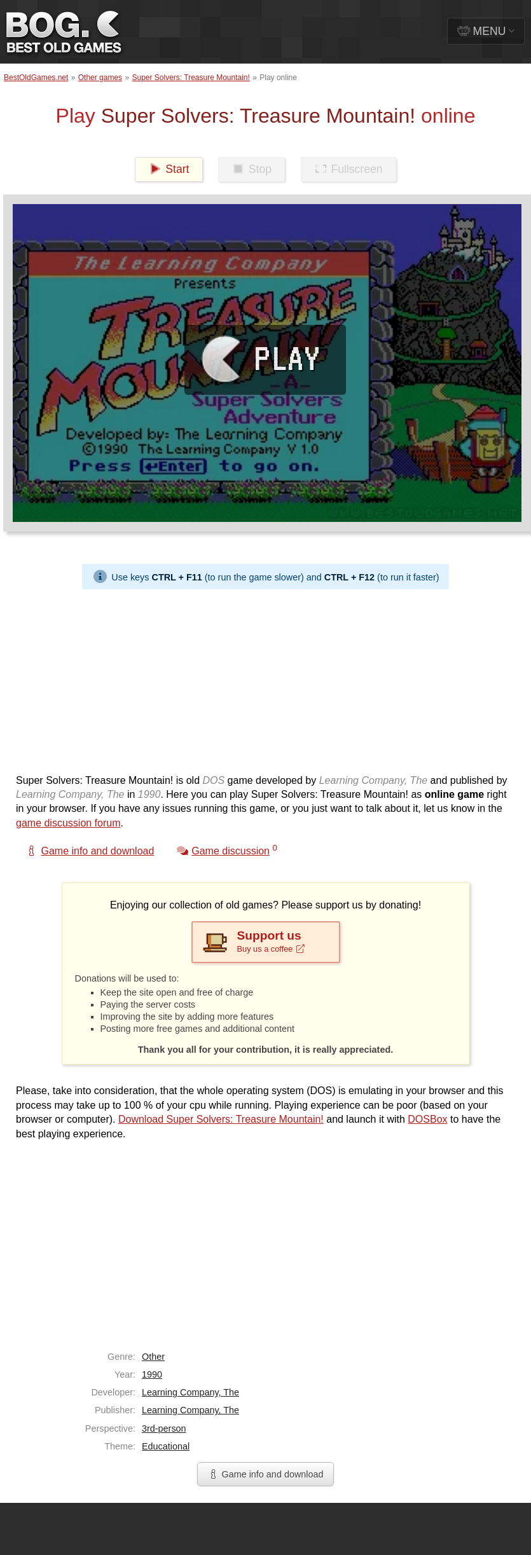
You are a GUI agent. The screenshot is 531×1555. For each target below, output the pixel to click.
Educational (166, 1446)
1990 (152, 1374)
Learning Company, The (190, 1392)
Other (153, 1357)
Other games (100, 77)
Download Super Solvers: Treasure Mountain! (221, 1119)
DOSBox (427, 1119)
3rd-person (164, 1428)
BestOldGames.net (36, 77)
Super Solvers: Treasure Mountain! (190, 77)
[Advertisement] (197, 678)
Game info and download (265, 1474)
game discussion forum (68, 823)
